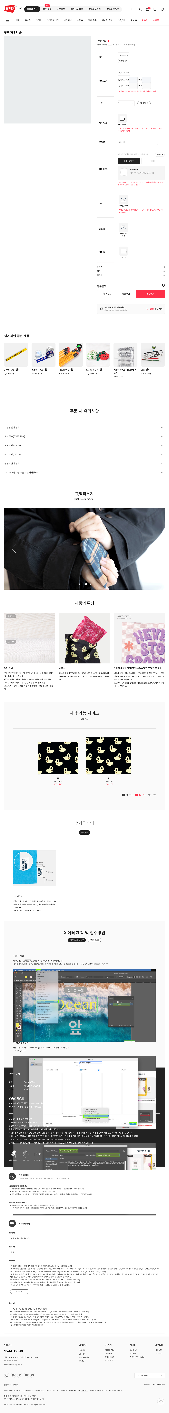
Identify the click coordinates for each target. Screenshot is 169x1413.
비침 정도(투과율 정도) (84, 436)
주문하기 (150, 294)
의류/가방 (121, 20)
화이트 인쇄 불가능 (84, 445)
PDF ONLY (129, 161)
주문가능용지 (123, 61)
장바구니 (126, 294)
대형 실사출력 (77, 9)
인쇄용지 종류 (109, 1357)
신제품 (156, 20)
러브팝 (145, 20)
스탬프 (80, 20)
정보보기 (84, 1390)
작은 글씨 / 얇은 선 (84, 454)
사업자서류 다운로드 (137, 1357)
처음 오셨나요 (109, 1350)
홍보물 (28, 20)
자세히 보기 (20, 1291)
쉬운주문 (61, 9)
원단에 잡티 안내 (84, 463)
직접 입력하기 (144, 103)
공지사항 (82, 1354)
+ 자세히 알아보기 (19, 1051)
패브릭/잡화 (107, 20)
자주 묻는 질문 (84, 1357)
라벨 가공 (84, 832)
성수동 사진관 (95, 9)
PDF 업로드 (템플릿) (77, 940)
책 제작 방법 (109, 1360)
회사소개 (133, 1353)
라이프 (134, 20)
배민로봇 (158, 1350)
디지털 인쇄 (32, 9)
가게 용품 (92, 20)
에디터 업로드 (94, 940)
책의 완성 (68, 20)
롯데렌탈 (158, 1353)
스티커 (39, 20)
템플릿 (159, 155)
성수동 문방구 (113, 9)
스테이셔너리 (53, 20)
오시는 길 (133, 1350)
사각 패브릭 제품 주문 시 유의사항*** (84, 472)
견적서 (106, 294)
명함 (18, 20)
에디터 (152, 161)
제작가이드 (108, 1353)
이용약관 (147, 1384)
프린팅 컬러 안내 (84, 427)
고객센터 (82, 1350)
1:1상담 (81, 1361)
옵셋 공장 (47, 9)
